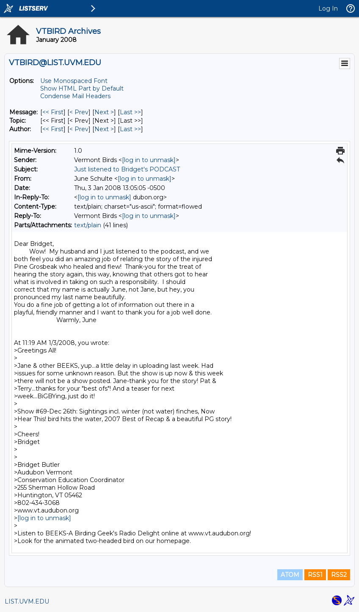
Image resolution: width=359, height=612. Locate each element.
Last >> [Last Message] (130, 112)
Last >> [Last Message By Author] (130, 129)
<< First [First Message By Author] (53, 129)
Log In (328, 8)
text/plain (87, 225)
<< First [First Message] (53, 112)
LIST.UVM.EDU (27, 601)
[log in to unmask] (149, 160)
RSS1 (315, 575)
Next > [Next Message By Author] (104, 129)
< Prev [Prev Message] (78, 112)
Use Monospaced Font (74, 81)
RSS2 (339, 575)
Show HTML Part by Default (82, 88)
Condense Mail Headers (75, 96)
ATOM (290, 575)
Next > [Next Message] (104, 112)
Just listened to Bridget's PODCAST (127, 169)
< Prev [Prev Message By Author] (78, 129)
